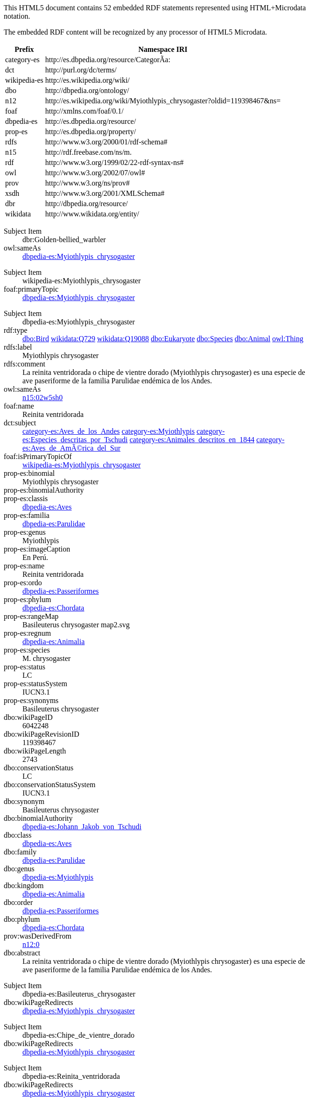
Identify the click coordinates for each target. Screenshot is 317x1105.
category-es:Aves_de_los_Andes (71, 431)
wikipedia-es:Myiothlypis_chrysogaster (81, 465)
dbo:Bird (35, 339)
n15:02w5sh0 (42, 398)
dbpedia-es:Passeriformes (60, 591)
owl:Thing (287, 339)
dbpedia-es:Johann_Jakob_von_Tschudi (81, 827)
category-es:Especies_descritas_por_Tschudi (123, 435)
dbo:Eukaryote (173, 339)
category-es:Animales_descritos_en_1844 (191, 440)
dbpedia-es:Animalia (53, 642)
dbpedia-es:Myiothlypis (57, 877)
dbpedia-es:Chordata (53, 608)
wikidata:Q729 (73, 339)
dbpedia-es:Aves (46, 507)
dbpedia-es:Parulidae (53, 524)
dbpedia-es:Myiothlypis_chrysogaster (78, 256)
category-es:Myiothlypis (158, 431)
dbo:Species (214, 339)
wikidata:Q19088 (123, 339)
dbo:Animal (252, 339)
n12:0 (30, 944)
